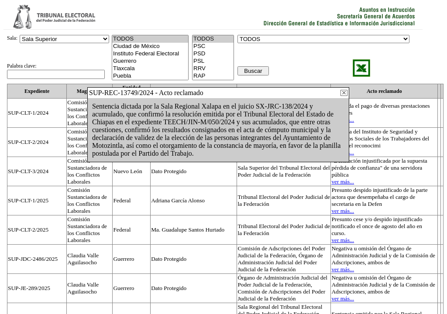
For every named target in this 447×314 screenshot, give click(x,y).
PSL (213, 61)
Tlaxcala (150, 68)
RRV (213, 68)
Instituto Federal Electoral (150, 54)
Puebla (150, 76)
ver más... (342, 181)
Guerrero (150, 61)
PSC (213, 46)
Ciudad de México (150, 46)
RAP (213, 76)
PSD (213, 54)
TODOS (213, 39)
